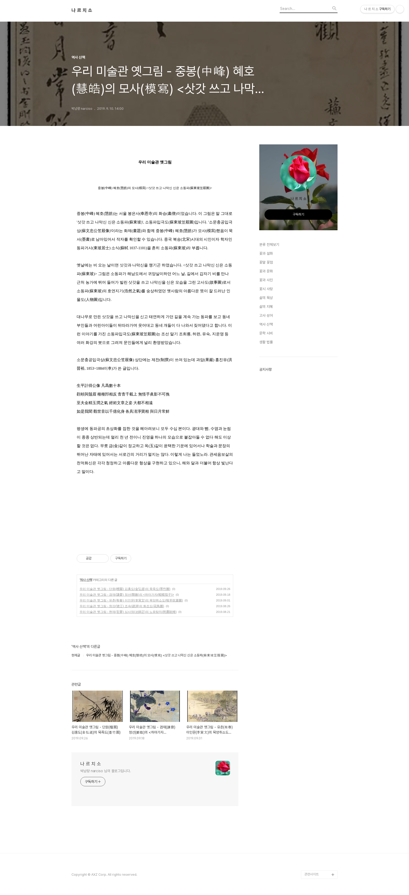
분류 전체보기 (269, 244)
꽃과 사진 (266, 280)
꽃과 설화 (266, 253)
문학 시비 (266, 333)
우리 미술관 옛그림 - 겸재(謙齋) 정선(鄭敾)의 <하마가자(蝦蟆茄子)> (127, 594)
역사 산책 (86, 580)
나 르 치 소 (81, 10)
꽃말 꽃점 (266, 262)
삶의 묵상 (266, 298)
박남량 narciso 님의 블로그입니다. (105, 771)
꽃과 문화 (266, 271)
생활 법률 (266, 342)
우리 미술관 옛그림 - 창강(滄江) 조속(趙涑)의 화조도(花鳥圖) (122, 606)
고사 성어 (266, 315)
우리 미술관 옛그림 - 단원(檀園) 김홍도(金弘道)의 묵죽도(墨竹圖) (125, 589)
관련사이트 (311, 874)
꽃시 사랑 (266, 289)
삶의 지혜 (266, 307)
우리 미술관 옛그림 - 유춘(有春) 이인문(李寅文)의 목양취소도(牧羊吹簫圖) (131, 600)
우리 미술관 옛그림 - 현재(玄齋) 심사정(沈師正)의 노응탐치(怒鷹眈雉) (128, 612)
